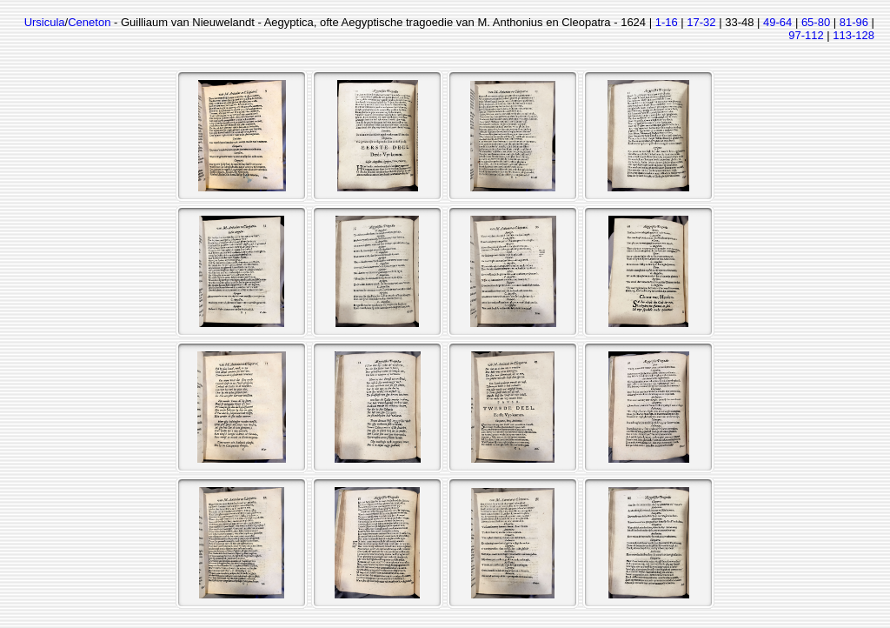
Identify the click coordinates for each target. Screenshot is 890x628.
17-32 (701, 22)
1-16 (666, 22)
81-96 (854, 22)
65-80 (815, 22)
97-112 (805, 35)
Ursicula (44, 22)
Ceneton (89, 22)
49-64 (777, 22)
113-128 (853, 35)
